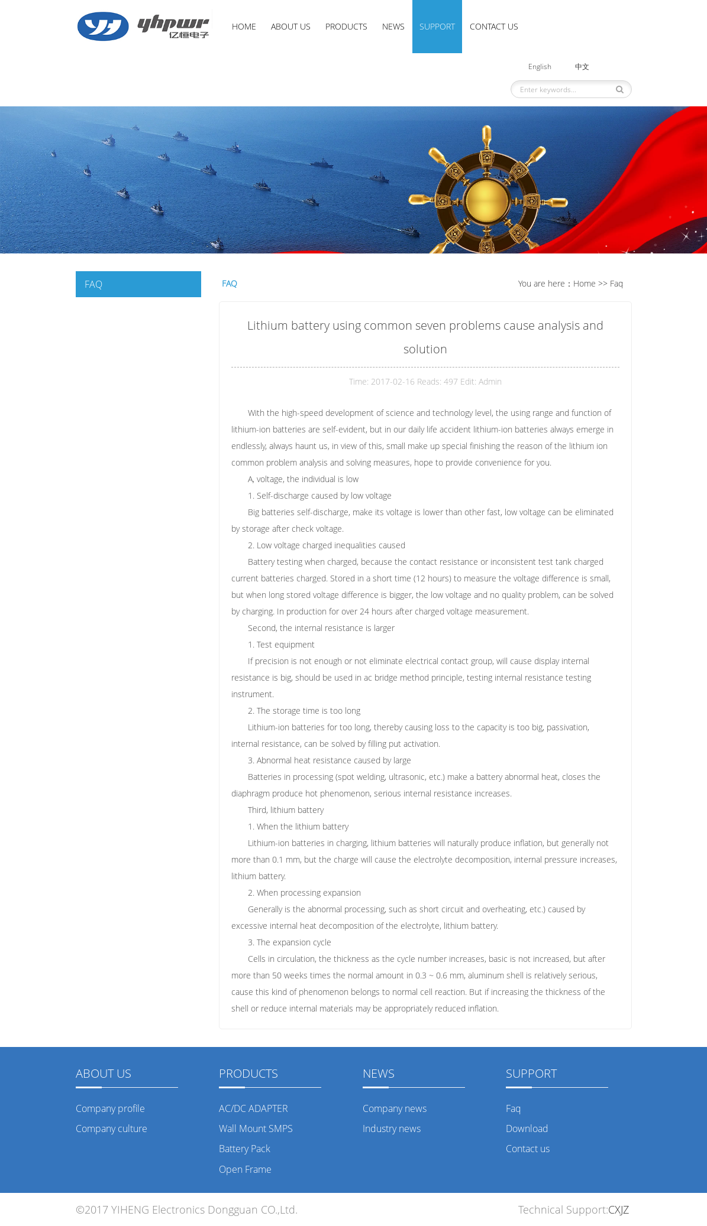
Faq (616, 283)
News (393, 26)
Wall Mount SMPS (256, 1128)
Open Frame (245, 1169)
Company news (395, 1108)
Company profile (110, 1108)
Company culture (111, 1128)
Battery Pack (244, 1148)
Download (527, 1128)
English (539, 66)
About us (291, 26)
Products (346, 26)
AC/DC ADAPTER (253, 1108)
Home (244, 26)
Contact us (494, 26)
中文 (582, 66)
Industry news (392, 1128)
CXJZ (620, 1209)
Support (437, 26)
